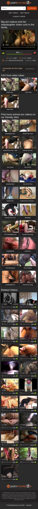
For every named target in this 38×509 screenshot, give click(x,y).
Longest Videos (19, 16)
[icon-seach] (24, 8)
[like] (3, 53)
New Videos (24, 13)
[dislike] (35, 53)
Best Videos (13, 13)
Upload (31, 8)
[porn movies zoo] (19, 3)
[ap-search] (13, 8)
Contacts (29, 505)
